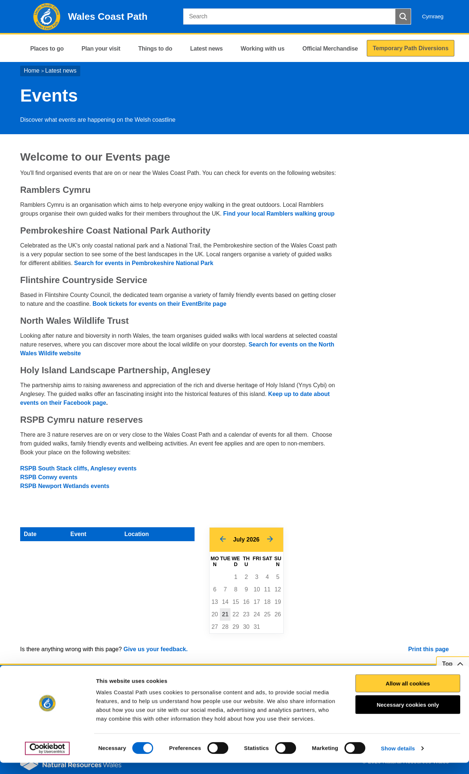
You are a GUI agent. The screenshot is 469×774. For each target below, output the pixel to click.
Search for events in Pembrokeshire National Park (144, 263)
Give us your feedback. (155, 649)
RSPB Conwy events (48, 477)
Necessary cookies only (408, 716)
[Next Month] (270, 540)
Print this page (428, 649)
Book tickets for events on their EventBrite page (159, 304)
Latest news (60, 70)
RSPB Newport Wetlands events (64, 486)
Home (32, 70)
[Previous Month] (223, 540)
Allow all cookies (408, 695)
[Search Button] (403, 16)
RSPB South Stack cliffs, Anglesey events (78, 468)
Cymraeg (432, 16)
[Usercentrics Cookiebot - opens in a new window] (47, 759)
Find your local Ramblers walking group (279, 213)
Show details (398, 759)
